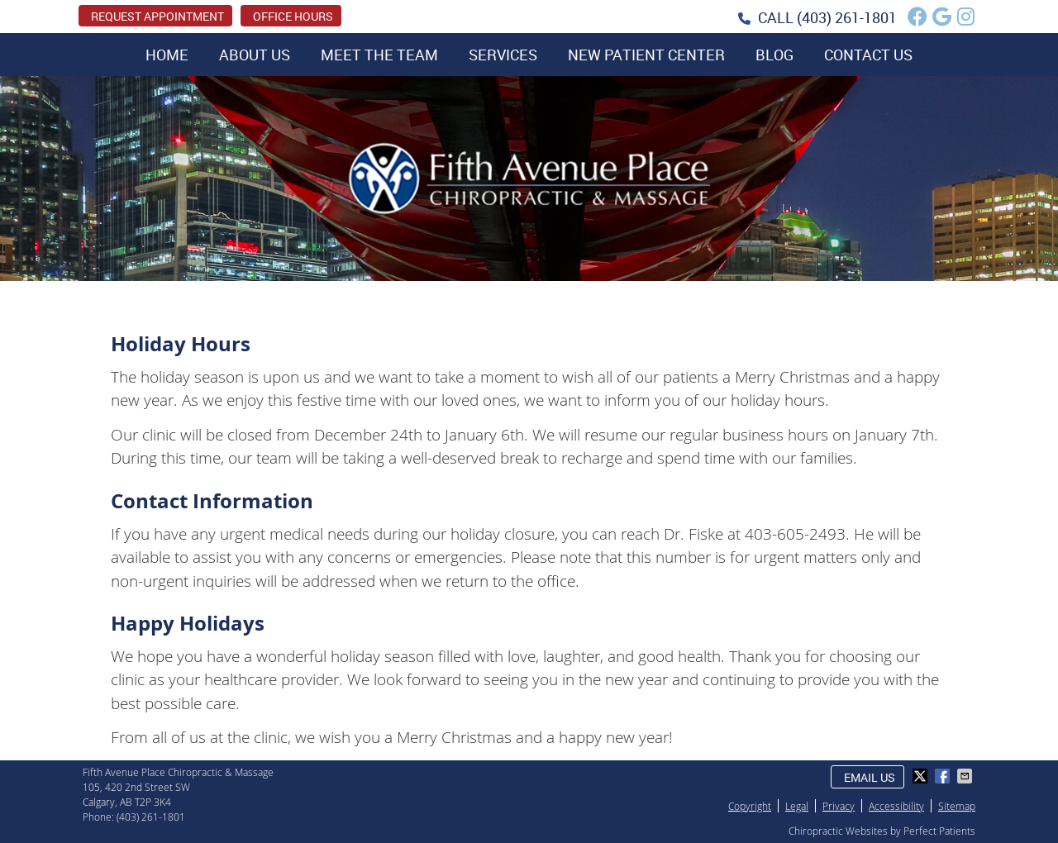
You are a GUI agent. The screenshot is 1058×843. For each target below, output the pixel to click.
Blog (774, 54)
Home (166, 54)
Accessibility (896, 805)
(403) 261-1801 (847, 17)
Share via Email (966, 776)
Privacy (838, 805)
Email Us (869, 777)
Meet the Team (379, 54)
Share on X (922, 776)
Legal (796, 805)
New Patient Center (646, 54)
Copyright (749, 805)
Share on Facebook (944, 776)
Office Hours (293, 16)
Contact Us (868, 54)
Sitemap (956, 805)
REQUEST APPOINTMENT (157, 16)
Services (503, 54)
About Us (254, 54)
